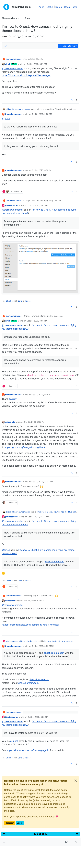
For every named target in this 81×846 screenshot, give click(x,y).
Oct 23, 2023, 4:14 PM (41, 170)
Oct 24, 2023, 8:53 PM (38, 717)
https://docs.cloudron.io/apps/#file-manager (26, 75)
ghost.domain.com (54, 561)
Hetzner (28, 301)
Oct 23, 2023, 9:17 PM (41, 394)
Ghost (4, 37)
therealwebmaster (14, 59)
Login (19, 823)
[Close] (75, 781)
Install (75, 6)
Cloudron (9, 301)
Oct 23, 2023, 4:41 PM (38, 205)
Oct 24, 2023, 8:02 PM (42, 646)
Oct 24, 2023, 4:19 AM (34, 600)
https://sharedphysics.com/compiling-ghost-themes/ (30, 624)
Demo (58, 6)
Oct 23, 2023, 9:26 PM (34, 422)
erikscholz (10, 422)
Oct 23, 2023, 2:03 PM (42, 114)
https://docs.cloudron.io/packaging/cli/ (28, 750)
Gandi (20, 301)
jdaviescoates (11, 205)
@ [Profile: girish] (6, 118)
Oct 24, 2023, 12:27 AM (38, 517)
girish (7, 64)
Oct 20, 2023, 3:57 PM (37, 64)
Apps (41, 6)
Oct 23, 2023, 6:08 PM (37, 321)
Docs (67, 6)
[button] (4, 842)
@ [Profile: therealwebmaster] (12, 68)
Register (9, 823)
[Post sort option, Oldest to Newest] (5, 46)
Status (50, 6)
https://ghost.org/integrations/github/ (24, 447)
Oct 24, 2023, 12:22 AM (42, 481)
